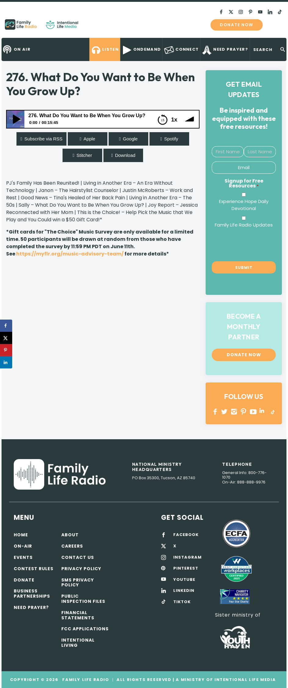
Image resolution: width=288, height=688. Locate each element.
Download (125, 155)
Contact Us (77, 557)
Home (21, 535)
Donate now (236, 25)
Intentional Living (78, 642)
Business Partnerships (32, 593)
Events (23, 557)
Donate (24, 580)
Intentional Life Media (244, 680)
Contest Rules (33, 569)
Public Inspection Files (83, 598)
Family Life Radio (87, 27)
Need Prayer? (31, 607)
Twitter (224, 411)
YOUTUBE (253, 411)
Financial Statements (77, 615)
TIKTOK (182, 601)
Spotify (171, 138)
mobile (275, 24)
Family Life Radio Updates (244, 225)
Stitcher (84, 155)
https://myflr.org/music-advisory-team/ (70, 253)
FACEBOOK (186, 534)
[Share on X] (6, 338)
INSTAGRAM (234, 411)
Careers (72, 546)
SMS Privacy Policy (77, 582)
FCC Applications (85, 629)
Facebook (215, 411)
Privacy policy (81, 569)
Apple (89, 138)
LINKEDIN (262, 411)
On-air (23, 546)
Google (130, 138)
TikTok (272, 411)
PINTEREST (243, 411)
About (70, 535)
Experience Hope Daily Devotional (243, 205)
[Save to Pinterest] (6, 350)
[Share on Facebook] (6, 326)
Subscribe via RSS (43, 138)
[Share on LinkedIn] (6, 362)
